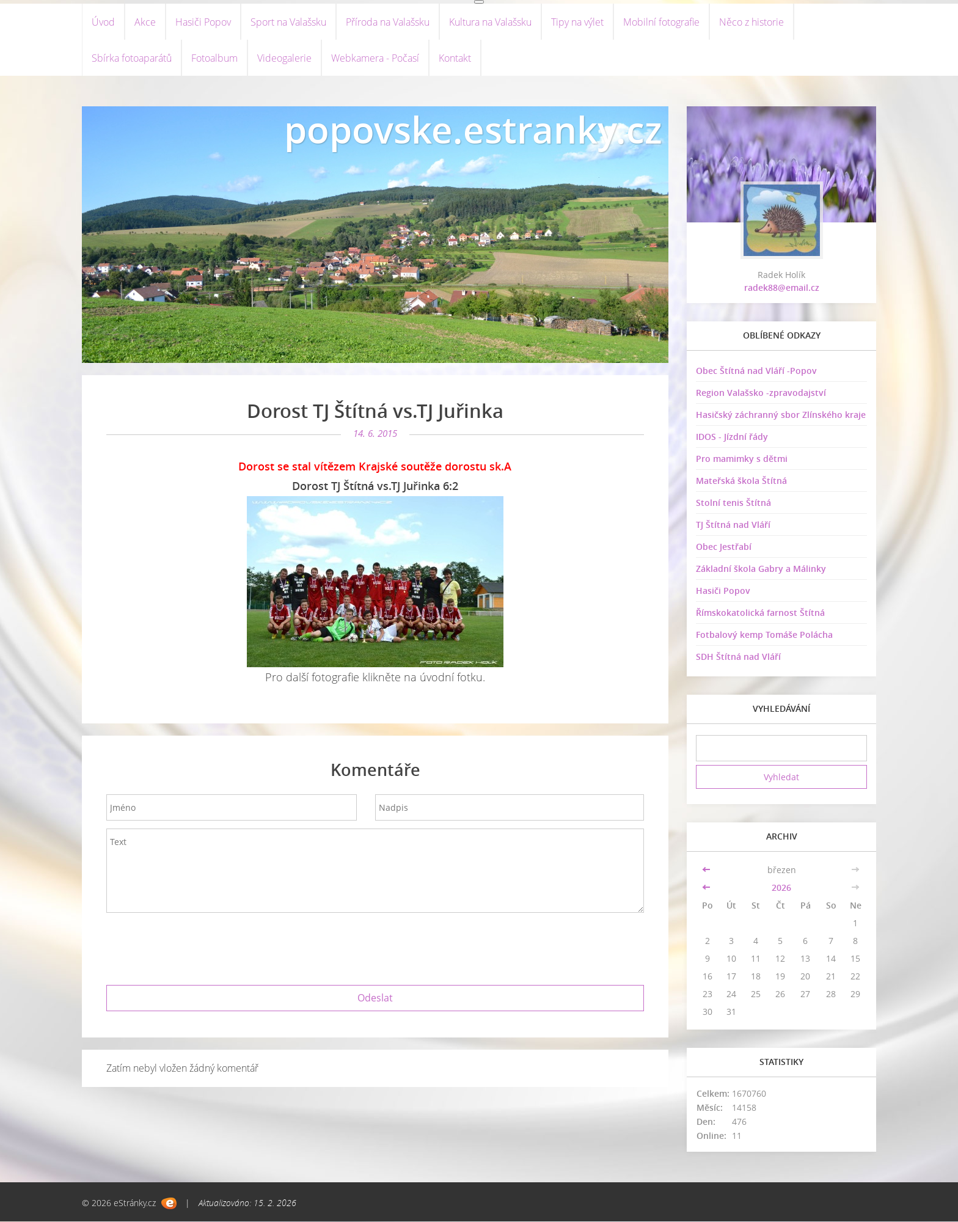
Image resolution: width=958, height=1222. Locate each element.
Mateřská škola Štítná (741, 482)
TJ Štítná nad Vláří (733, 526)
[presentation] (375, 947)
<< (707, 870)
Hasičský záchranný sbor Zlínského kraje (781, 416)
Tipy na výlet (577, 22)
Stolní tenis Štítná (733, 504)
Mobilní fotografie (661, 22)
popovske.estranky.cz (473, 131)
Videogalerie (284, 58)
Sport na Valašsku (288, 22)
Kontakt (455, 58)
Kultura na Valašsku (490, 22)
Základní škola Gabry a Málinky (761, 570)
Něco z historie (751, 22)
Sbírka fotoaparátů (132, 58)
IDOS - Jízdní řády (732, 438)
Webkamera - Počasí (375, 58)
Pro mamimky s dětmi (742, 460)
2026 (781, 888)
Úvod (103, 22)
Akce (145, 22)
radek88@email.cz (781, 289)
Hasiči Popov (203, 22)
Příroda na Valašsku (388, 22)
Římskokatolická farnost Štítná (760, 614)
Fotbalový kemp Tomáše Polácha (764, 636)
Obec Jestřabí (723, 548)
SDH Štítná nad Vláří (738, 658)
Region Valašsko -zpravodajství (761, 394)
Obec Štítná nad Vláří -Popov (756, 372)
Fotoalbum (214, 58)
